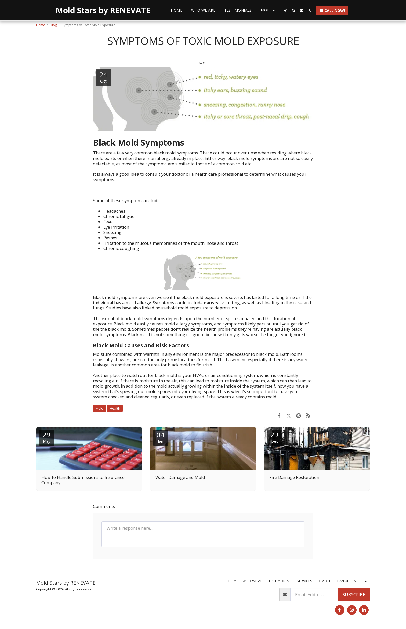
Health (115, 408)
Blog (53, 25)
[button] (285, 10)
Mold (99, 408)
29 (46, 437)
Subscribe (354, 594)
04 (160, 437)
